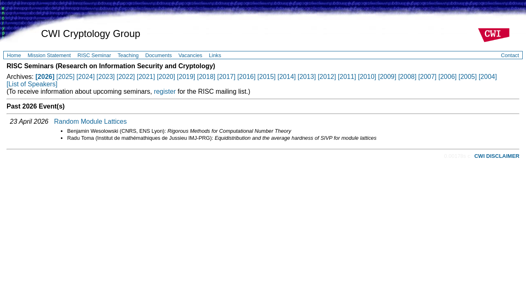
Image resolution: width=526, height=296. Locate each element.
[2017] (226, 76)
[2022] (126, 76)
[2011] (347, 76)
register (164, 91)
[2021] (146, 76)
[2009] (387, 76)
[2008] (407, 76)
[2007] (427, 76)
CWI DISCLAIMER (496, 156)
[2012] (327, 76)
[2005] (468, 76)
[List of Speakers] (32, 84)
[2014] (286, 76)
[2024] (85, 76)
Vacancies (190, 55)
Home (14, 55)
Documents (158, 55)
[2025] (65, 76)
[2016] (246, 76)
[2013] (307, 76)
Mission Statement (49, 55)
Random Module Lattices (90, 121)
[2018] (206, 76)
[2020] (166, 76)
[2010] (367, 76)
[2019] (186, 76)
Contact (510, 55)
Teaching (128, 55)
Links (215, 55)
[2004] (488, 76)
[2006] (447, 76)
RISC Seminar (94, 55)
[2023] (106, 76)
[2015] (266, 76)
